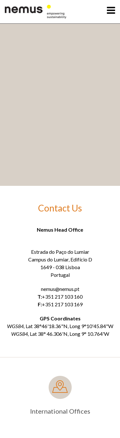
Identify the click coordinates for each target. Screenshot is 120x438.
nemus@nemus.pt (60, 289)
